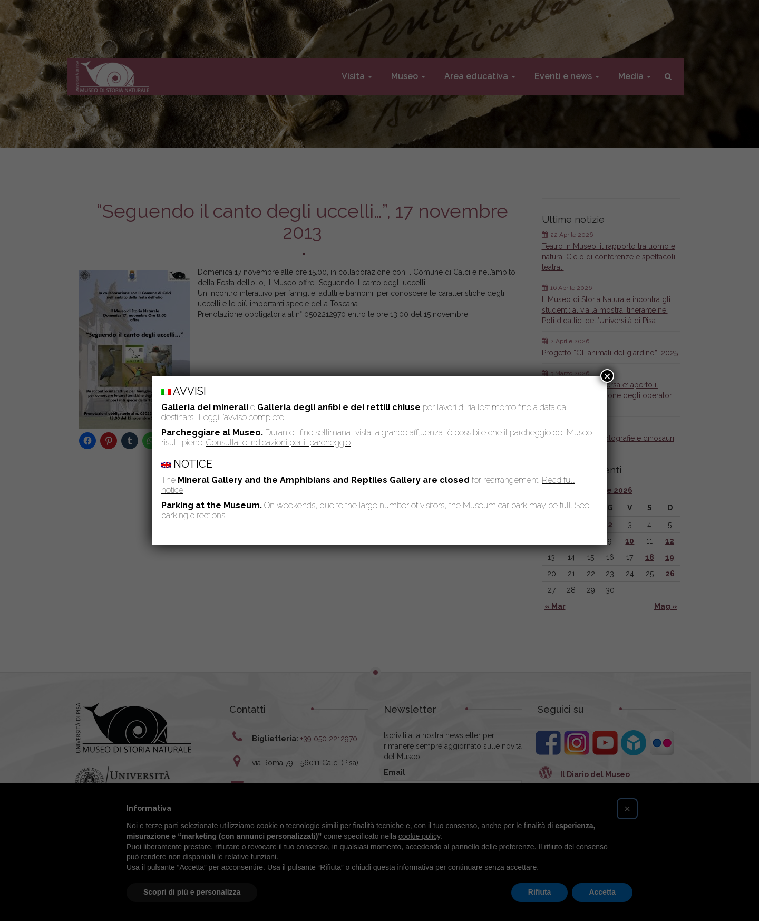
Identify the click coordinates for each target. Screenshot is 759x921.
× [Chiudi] (607, 376)
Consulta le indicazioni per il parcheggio (278, 443)
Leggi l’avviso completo (241, 417)
